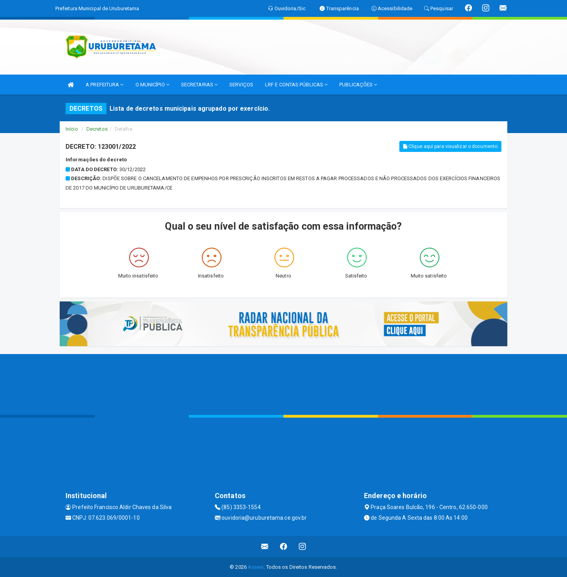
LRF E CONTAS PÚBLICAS (296, 85)
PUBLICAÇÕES (358, 85)
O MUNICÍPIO (152, 85)
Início (72, 129)
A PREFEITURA (104, 85)
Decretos (97, 129)
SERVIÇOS (241, 85)
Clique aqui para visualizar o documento (450, 146)
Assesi (256, 567)
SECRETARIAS (199, 85)
